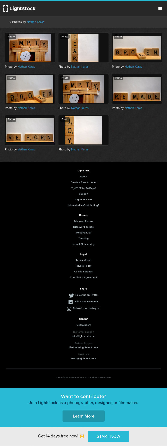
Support (83, 194)
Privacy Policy (83, 266)
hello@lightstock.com (83, 358)
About (83, 176)
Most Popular (83, 233)
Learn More (83, 416)
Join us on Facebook (86, 301)
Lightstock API (83, 199)
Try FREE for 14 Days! (83, 188)
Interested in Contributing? (83, 205)
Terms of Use (83, 260)
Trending (83, 238)
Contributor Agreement (83, 277)
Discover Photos (83, 221)
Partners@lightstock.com (83, 347)
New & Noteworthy (84, 244)
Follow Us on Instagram (86, 308)
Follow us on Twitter (86, 295)
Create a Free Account (84, 182)
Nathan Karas (35, 22)
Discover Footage (83, 227)
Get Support (83, 325)
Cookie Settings (83, 272)
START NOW (108, 436)
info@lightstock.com (83, 336)
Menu (160, 8)
